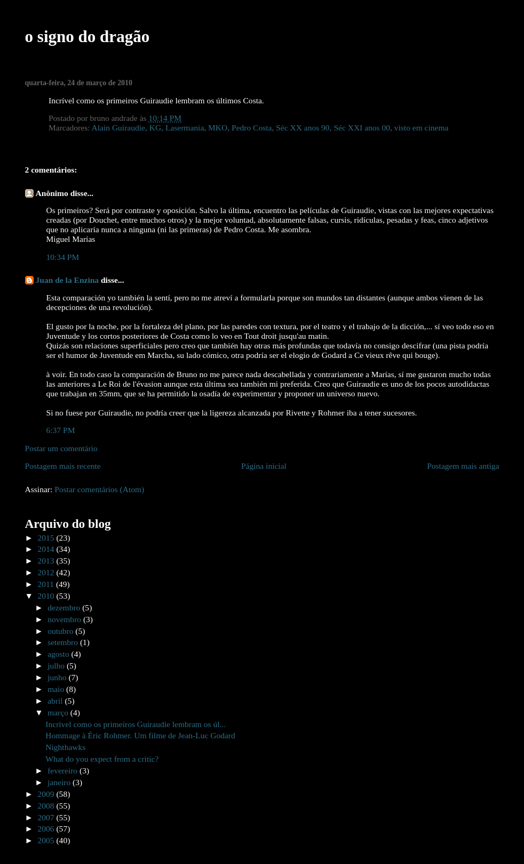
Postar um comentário (61, 448)
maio (56, 689)
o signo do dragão (87, 36)
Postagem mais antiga (463, 465)
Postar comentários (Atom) (99, 489)
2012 (47, 572)
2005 (47, 840)
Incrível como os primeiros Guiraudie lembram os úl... (135, 724)
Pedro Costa (252, 127)
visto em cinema (421, 127)
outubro (61, 630)
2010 (47, 595)
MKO (217, 127)
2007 (47, 817)
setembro (63, 642)
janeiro (60, 782)
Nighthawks (65, 747)
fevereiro (63, 770)
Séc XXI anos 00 (362, 127)
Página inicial (264, 465)
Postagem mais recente (63, 465)
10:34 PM (63, 257)
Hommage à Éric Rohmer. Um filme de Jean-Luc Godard (140, 735)
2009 (47, 793)
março (58, 712)
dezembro (64, 607)
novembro (65, 619)
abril (56, 700)
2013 (47, 560)
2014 (47, 548)
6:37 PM (60, 430)
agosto (59, 653)
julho (57, 665)
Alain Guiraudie (118, 127)
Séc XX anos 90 (302, 127)
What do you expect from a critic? (101, 758)
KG (155, 127)
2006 (47, 828)
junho (57, 677)
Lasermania (184, 127)
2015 (47, 537)
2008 (47, 805)
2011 (47, 584)
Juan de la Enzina (67, 279)
